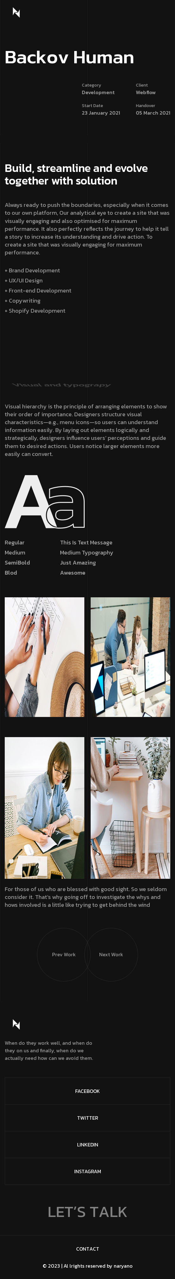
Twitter (87, 1118)
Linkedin (87, 1144)
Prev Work (56, 943)
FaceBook (87, 1091)
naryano (123, 1266)
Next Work (103, 943)
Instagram (87, 1171)
